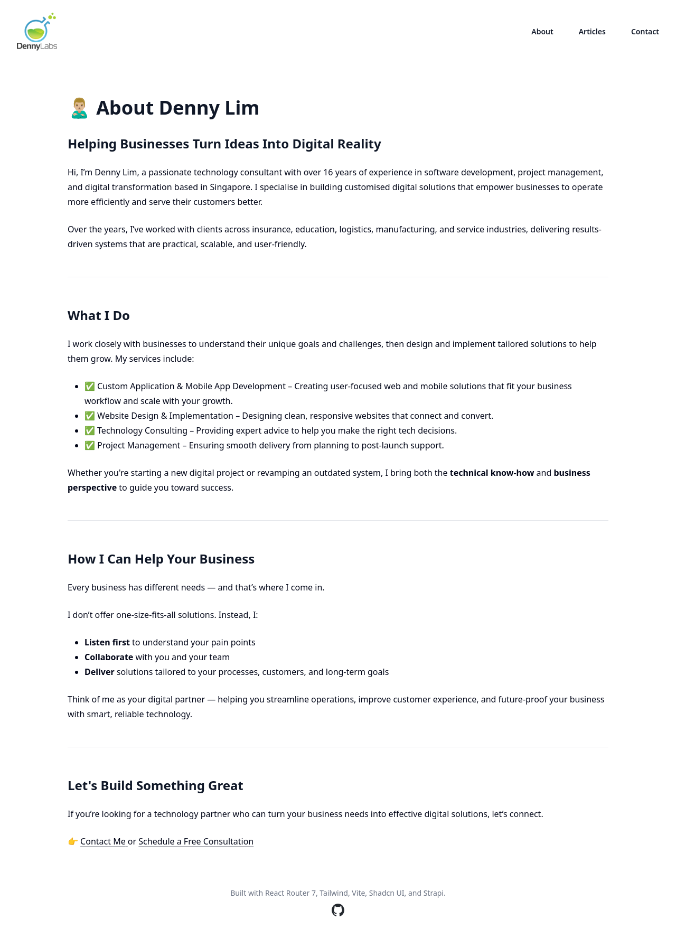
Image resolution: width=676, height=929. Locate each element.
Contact (645, 31)
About (542, 31)
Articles (592, 31)
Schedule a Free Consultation (195, 841)
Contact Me (104, 841)
